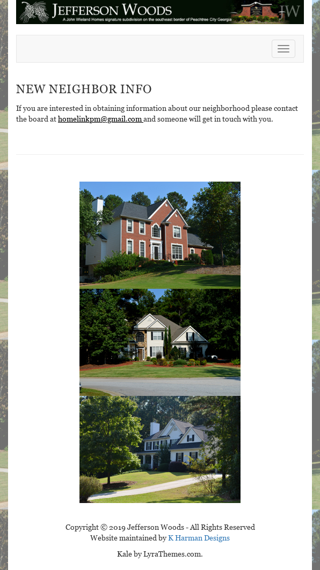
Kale (124, 554)
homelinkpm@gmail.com (100, 119)
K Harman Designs (199, 538)
